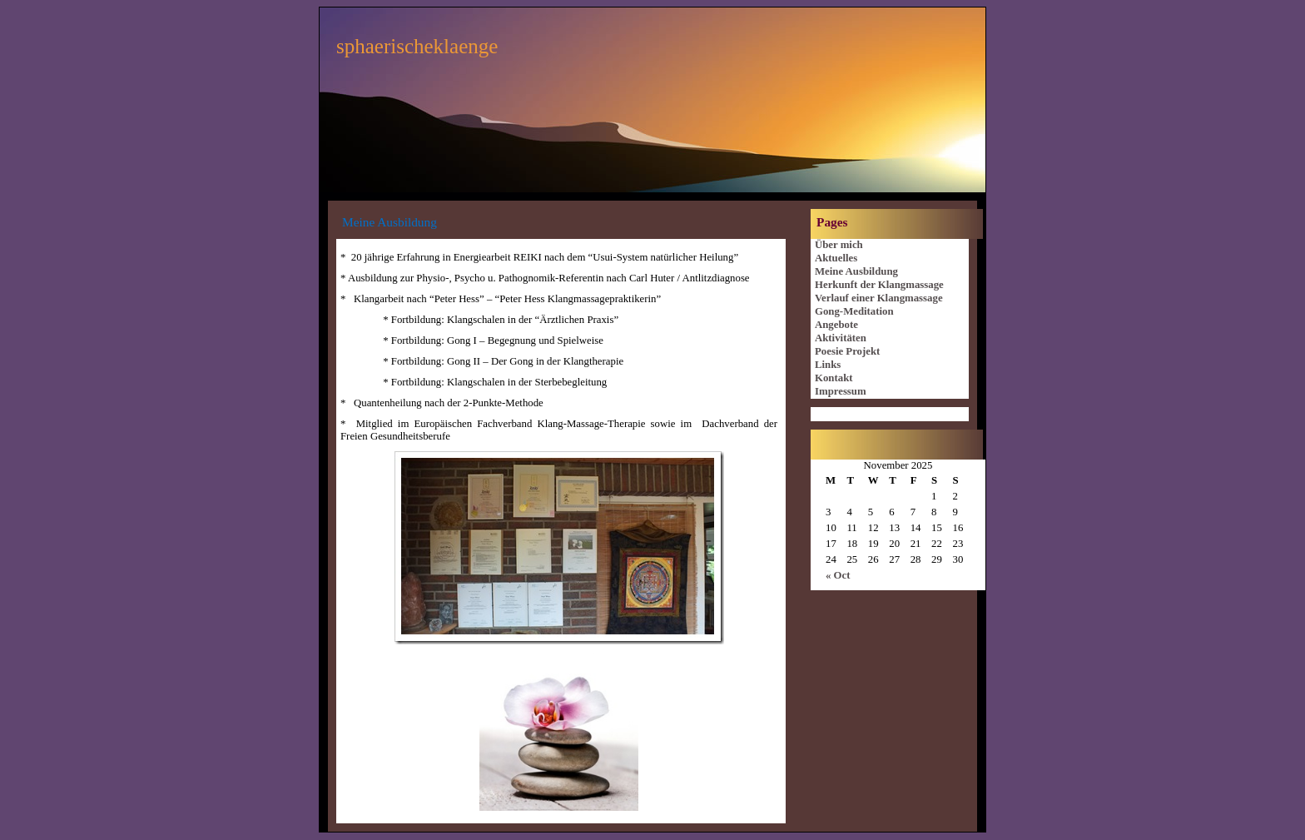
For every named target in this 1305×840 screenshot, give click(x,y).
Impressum (840, 391)
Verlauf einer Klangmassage (879, 298)
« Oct (838, 575)
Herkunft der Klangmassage (879, 285)
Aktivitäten (840, 338)
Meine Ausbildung (856, 271)
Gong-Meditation (854, 311)
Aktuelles (836, 258)
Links (828, 364)
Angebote (836, 325)
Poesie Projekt (847, 351)
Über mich (839, 245)
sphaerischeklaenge (417, 46)
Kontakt (834, 378)
